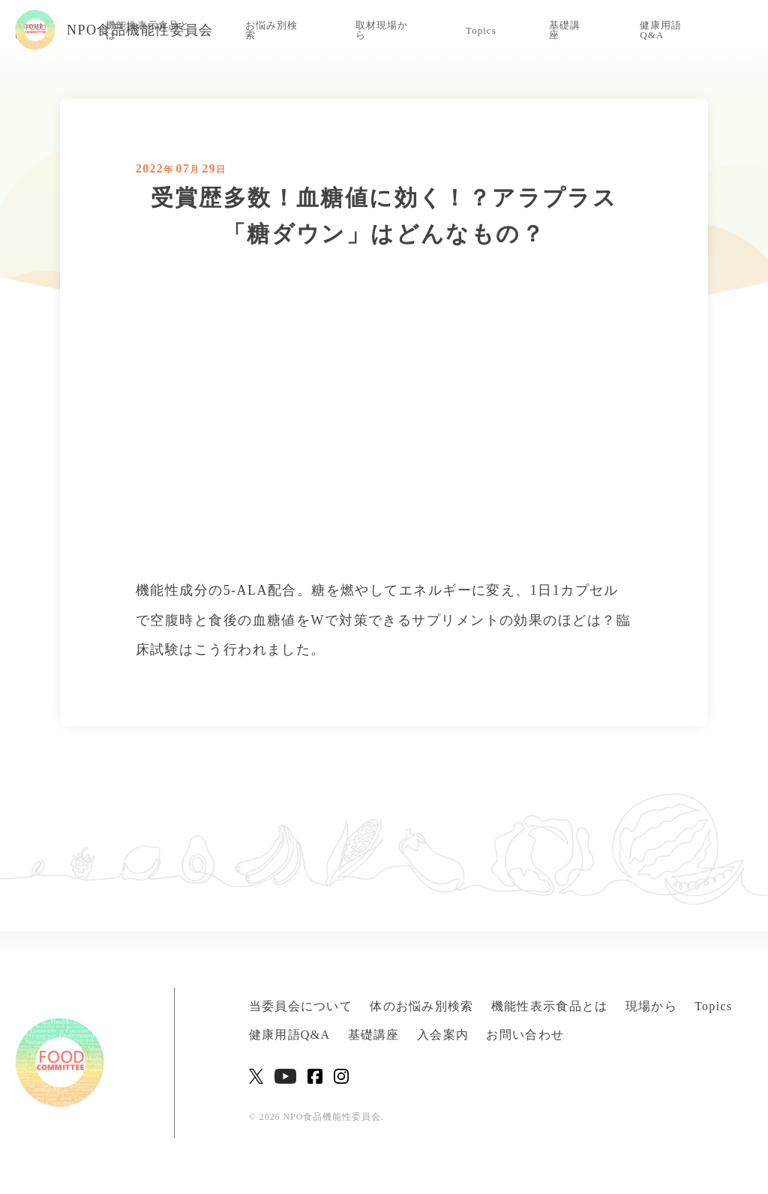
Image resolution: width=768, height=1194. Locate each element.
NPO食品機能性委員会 (114, 30)
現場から (651, 1006)
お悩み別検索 (271, 30)
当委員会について (300, 1006)
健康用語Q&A (661, 30)
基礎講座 (564, 30)
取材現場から (382, 30)
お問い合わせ (525, 1034)
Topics (481, 30)
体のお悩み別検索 (421, 1006)
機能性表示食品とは (549, 1006)
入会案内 (443, 1034)
